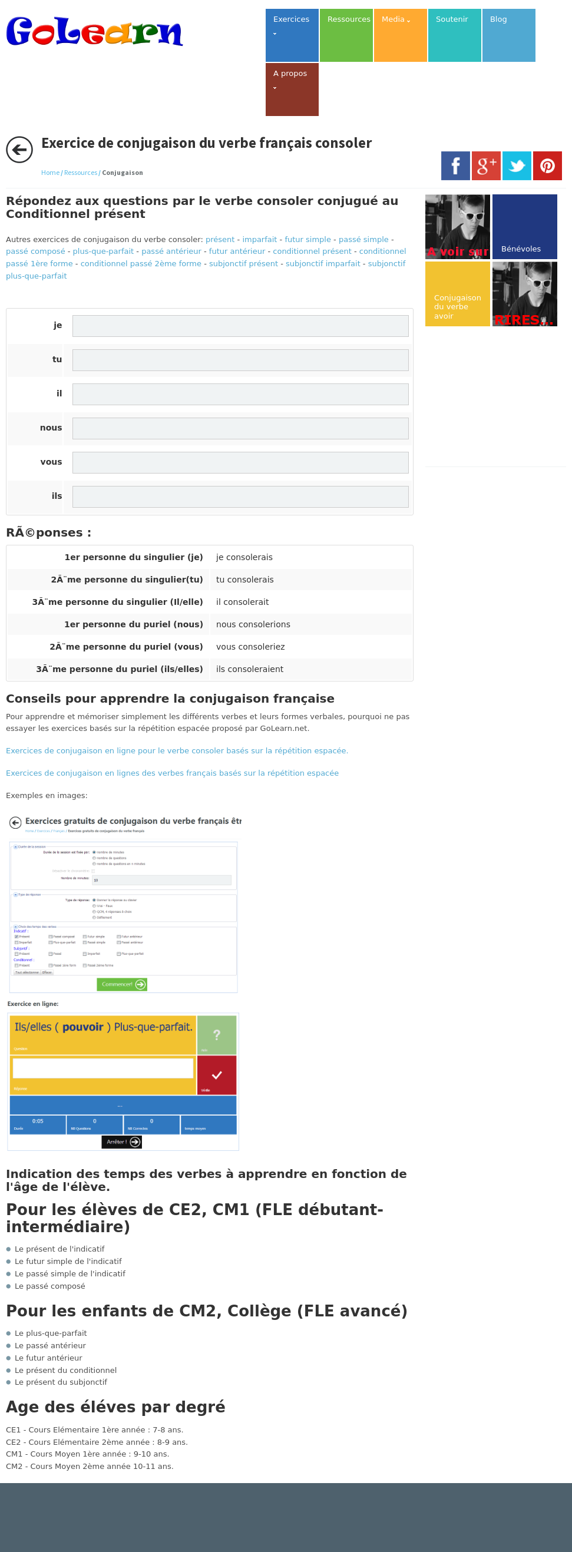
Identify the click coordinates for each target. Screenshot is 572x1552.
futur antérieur (237, 251)
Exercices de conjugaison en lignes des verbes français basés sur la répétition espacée (172, 773)
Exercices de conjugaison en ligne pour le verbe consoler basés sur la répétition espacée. (177, 750)
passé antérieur (171, 251)
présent (220, 239)
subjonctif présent (243, 263)
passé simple (364, 239)
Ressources (80, 172)
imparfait (259, 239)
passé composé (35, 251)
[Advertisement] (498, 397)
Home (50, 172)
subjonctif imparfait (323, 263)
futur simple (308, 239)
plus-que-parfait (103, 251)
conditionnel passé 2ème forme (141, 263)
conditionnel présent (312, 251)
